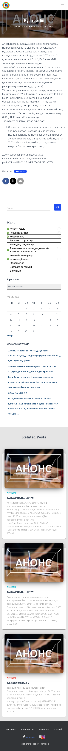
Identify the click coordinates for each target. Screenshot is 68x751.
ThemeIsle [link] (44, 744)
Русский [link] (58, 729)
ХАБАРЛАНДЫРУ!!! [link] (17, 393)
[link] (7, 5)
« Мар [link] (9, 335)
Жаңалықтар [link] (27, 729)
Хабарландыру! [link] (18, 683)
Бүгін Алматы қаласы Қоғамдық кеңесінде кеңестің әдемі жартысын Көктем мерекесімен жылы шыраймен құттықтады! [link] (32, 382)
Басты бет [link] (11, 729)
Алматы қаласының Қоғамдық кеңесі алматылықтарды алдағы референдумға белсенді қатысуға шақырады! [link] (34, 356)
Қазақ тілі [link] (44, 729)
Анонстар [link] (20, 171)
